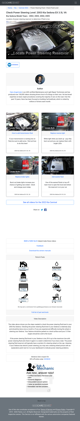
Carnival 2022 (23, 8)
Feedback (40, 246)
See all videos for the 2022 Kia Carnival (40, 202)
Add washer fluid (58, 177)
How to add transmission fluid (22, 133)
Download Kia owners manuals (40, 251)
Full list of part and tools (40, 312)
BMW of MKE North (30, 241)
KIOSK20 (47, 359)
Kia (15, 8)
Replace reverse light (57, 133)
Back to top (41, 401)
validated (12, 65)
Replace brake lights (22, 177)
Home (10, 8)
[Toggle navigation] (75, 3)
